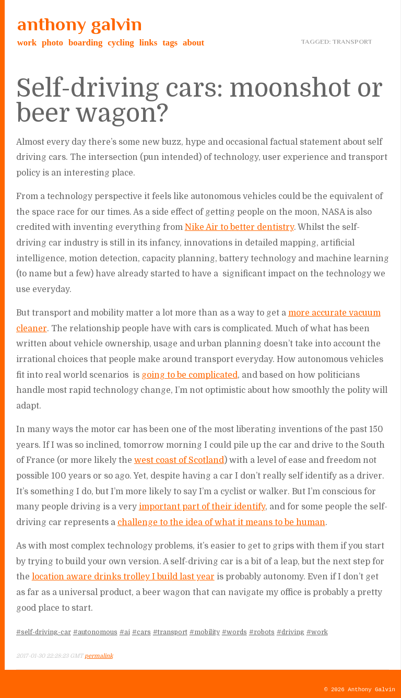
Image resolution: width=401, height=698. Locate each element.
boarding (85, 43)
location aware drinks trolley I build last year (123, 576)
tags (170, 43)
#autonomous (95, 632)
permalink (99, 656)
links (148, 43)
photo (52, 43)
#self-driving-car (43, 632)
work (27, 43)
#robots (262, 632)
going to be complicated (189, 375)
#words (234, 632)
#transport (170, 632)
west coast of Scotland (179, 460)
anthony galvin (79, 24)
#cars (141, 632)
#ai (125, 632)
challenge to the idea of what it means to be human (221, 522)
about (193, 43)
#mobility (205, 632)
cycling (121, 43)
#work (317, 632)
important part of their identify (202, 506)
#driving (290, 632)
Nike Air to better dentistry (239, 227)
